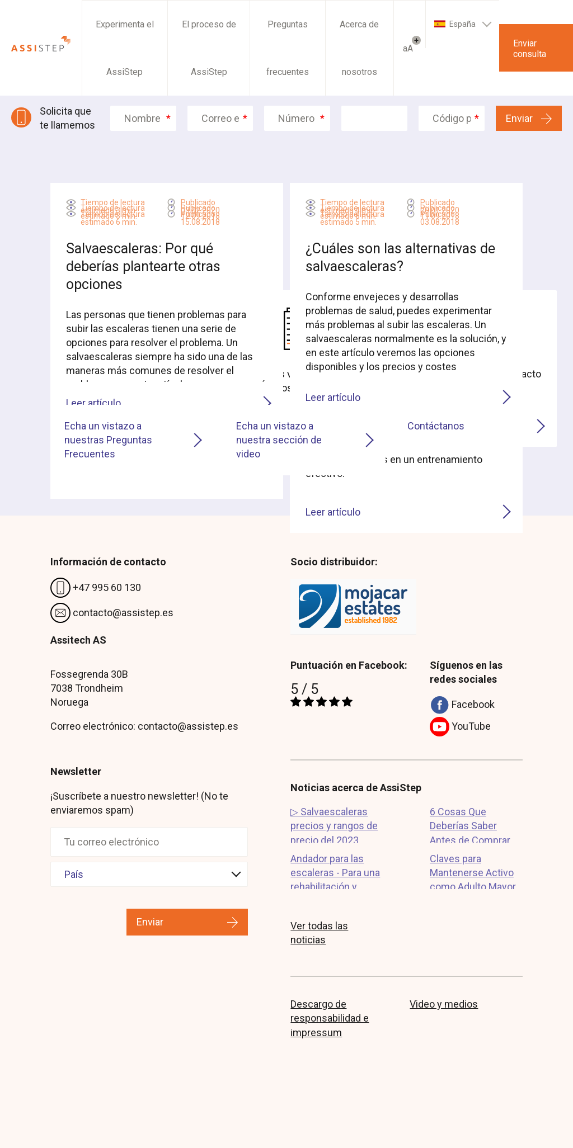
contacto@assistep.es (111, 613)
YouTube (460, 727)
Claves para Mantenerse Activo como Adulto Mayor (473, 871)
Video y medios (444, 1004)
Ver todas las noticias (319, 933)
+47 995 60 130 (95, 588)
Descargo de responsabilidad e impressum (329, 1018)
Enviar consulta (529, 48)
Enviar (519, 118)
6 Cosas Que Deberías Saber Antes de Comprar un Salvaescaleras (470, 824)
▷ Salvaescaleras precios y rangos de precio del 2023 (334, 824)
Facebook (462, 705)
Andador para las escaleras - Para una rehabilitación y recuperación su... (335, 871)
